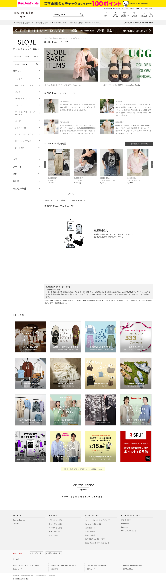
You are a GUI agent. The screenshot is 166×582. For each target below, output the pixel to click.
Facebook (125, 524)
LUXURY (16, 523)
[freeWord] (27, 64)
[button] (59, 168)
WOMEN (17, 57)
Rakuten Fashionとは (93, 524)
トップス (27, 79)
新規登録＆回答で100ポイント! (115, 9)
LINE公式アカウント (129, 531)
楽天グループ (135, 9)
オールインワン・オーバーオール (27, 113)
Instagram (125, 527)
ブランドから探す (55, 520)
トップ (46, 38)
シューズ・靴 (27, 127)
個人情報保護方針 (27, 575)
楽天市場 (148, 9)
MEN (27, 57)
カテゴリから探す (55, 528)
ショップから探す (55, 524)
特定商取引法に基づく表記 (95, 539)
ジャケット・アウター (27, 85)
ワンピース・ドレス (27, 98)
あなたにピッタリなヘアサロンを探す (26, 565)
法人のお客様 (90, 535)
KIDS (36, 57)
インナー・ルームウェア (27, 134)
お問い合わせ (90, 532)
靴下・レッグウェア (27, 141)
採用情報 (52, 575)
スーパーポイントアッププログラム (98, 520)
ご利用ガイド (90, 528)
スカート (27, 105)
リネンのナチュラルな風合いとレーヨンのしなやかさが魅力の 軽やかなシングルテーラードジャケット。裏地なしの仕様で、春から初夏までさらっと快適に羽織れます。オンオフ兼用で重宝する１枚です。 (133, 110)
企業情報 (16, 575)
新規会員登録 (126, 520)
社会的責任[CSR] (41, 575)
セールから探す (55, 532)
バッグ (27, 121)
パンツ (27, 92)
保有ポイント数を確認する (132, 565)
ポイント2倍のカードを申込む (97, 565)
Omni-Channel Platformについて (97, 543)
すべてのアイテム (55, 535)
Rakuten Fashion (57, 38)
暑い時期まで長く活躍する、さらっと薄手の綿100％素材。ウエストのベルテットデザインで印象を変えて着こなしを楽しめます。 (78, 107)
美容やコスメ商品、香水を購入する (63, 565)
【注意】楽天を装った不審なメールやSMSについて (83, 469)
